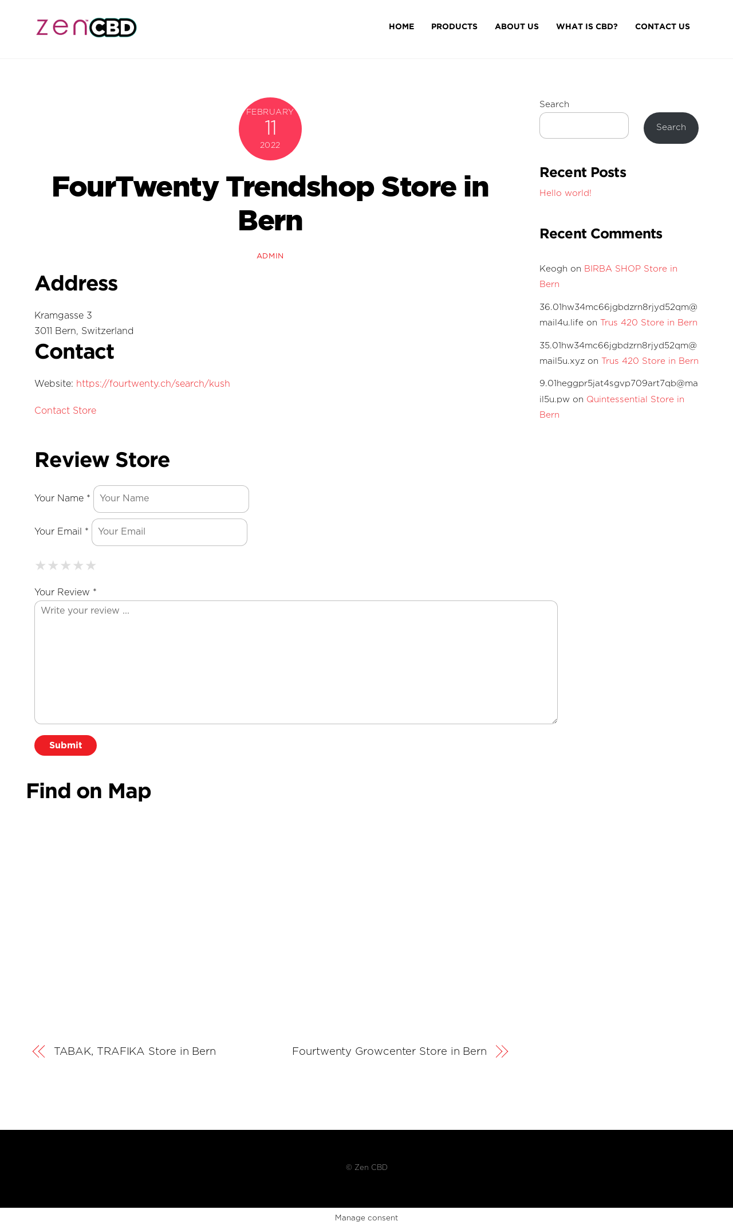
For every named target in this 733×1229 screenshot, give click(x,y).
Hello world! (565, 193)
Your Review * (65, 592)
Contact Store (65, 411)
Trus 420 (648, 323)
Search (554, 104)
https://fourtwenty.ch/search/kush (153, 384)
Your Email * (61, 532)
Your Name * (62, 498)
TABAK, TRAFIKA (135, 1052)
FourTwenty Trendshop (270, 204)
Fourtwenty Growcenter (389, 1052)
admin (270, 256)
